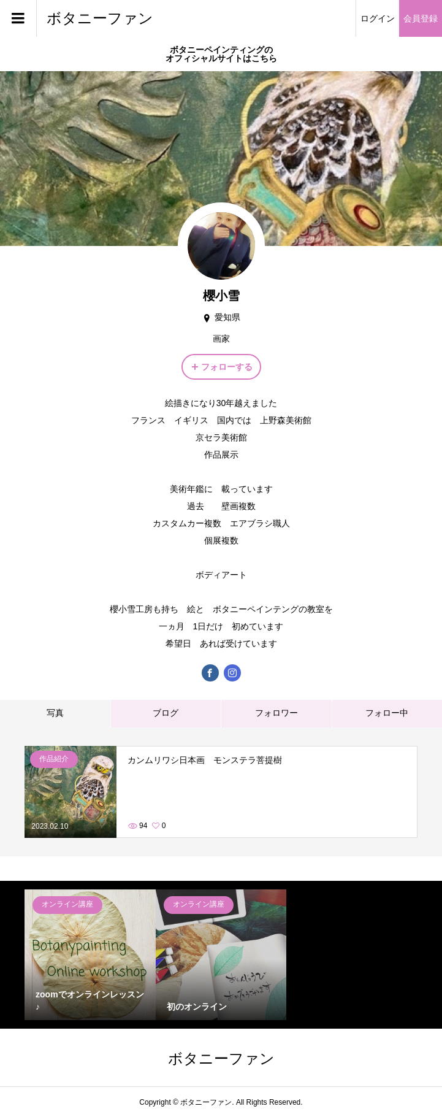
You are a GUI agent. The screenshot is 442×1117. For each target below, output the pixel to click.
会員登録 (420, 18)
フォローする (227, 367)
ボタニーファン (100, 18)
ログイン (377, 18)
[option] (90, 955)
